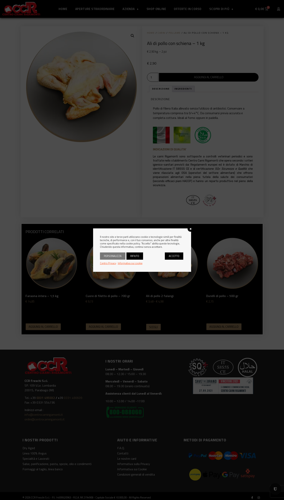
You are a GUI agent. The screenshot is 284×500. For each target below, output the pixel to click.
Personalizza (113, 256)
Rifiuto (134, 256)
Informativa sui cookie (130, 263)
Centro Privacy (108, 263)
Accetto (174, 256)
